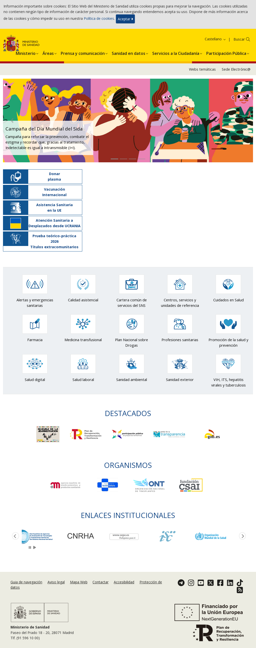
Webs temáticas (202, 69)
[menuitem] (25, 52)
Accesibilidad (124, 582)
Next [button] (241, 536)
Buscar (239, 39)
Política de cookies (99, 18)
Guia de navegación (26, 582)
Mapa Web (79, 582)
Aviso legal (56, 582)
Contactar (100, 582)
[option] (43, 536)
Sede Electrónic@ (236, 69)
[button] (25, 52)
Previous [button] (14, 536)
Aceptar (125, 19)
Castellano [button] (215, 39)
